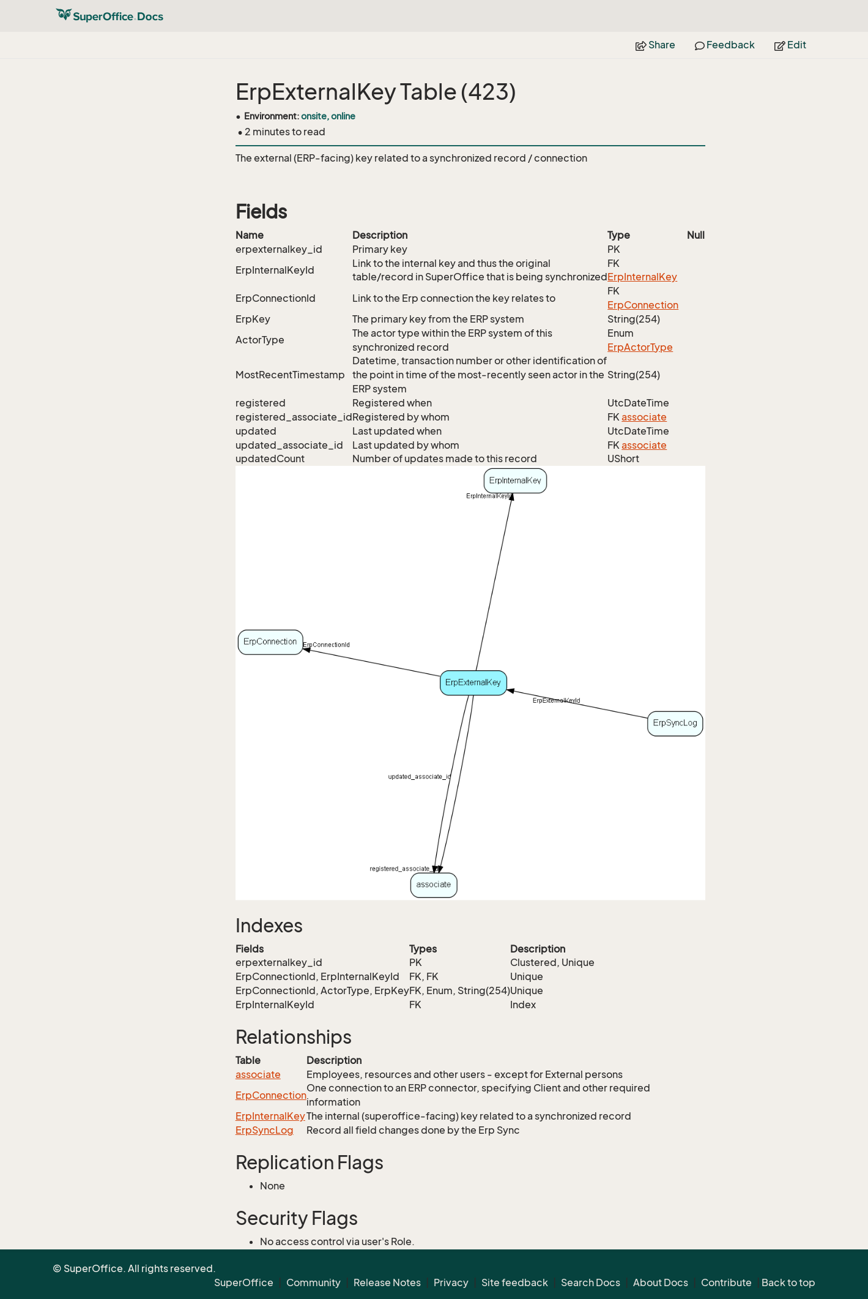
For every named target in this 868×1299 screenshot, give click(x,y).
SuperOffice (243, 1282)
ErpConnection (642, 305)
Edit (790, 45)
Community (313, 1282)
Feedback (725, 45)
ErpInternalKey (642, 277)
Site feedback (514, 1282)
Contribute (726, 1282)
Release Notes (387, 1282)
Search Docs (590, 1282)
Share (655, 45)
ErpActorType (640, 347)
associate (644, 417)
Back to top (788, 1282)
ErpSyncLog (265, 1130)
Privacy (451, 1282)
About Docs (660, 1282)
